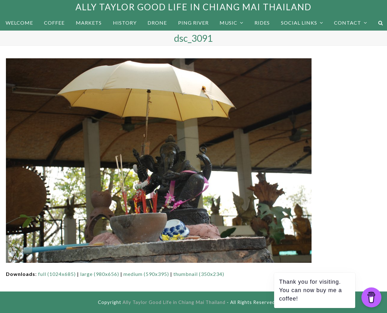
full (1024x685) (57, 274)
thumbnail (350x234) (198, 274)
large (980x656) (99, 274)
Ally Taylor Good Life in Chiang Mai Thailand (193, 7)
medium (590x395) (146, 274)
